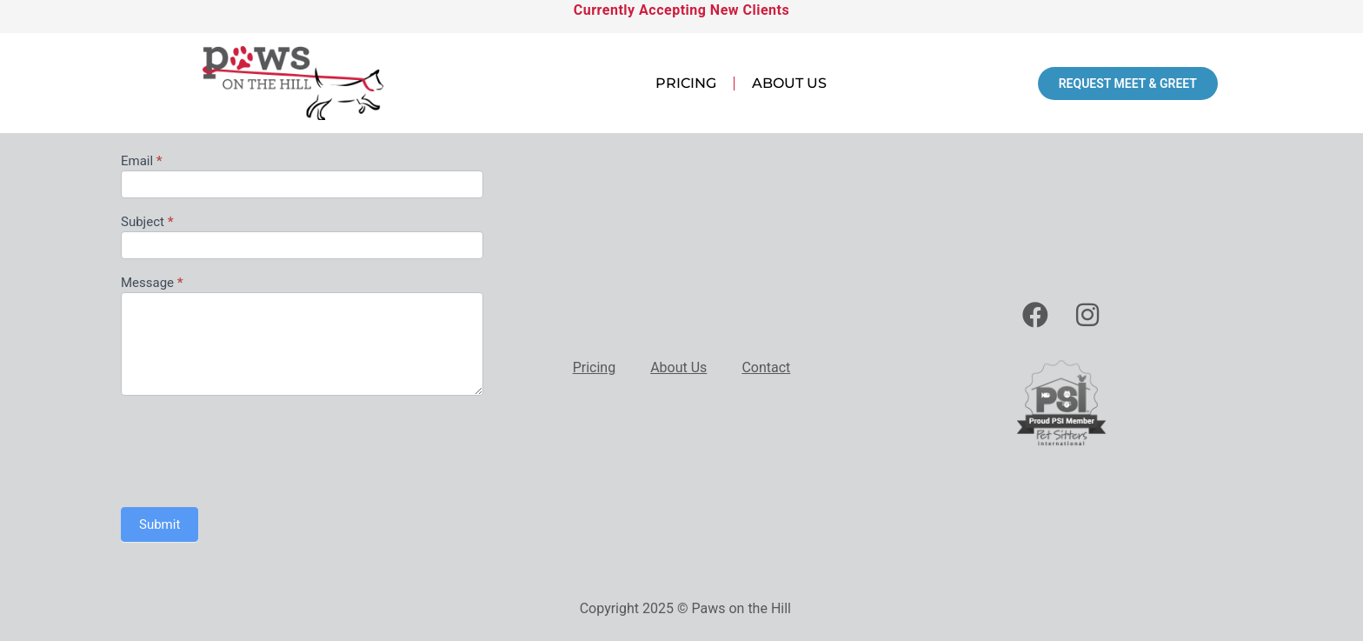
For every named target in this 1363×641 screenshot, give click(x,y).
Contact (765, 367)
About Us (789, 83)
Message (152, 283)
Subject (147, 223)
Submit (159, 524)
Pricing (685, 83)
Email (142, 162)
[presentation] (253, 447)
